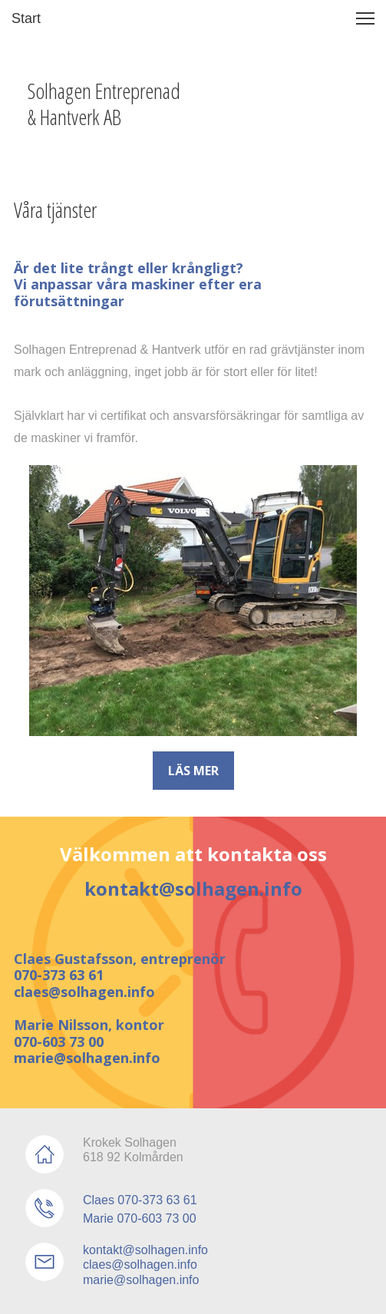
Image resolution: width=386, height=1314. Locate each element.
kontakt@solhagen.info (193, 888)
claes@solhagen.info (84, 991)
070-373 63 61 (59, 975)
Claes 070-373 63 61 (140, 1200)
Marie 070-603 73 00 (139, 1218)
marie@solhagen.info (87, 1057)
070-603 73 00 (59, 1041)
